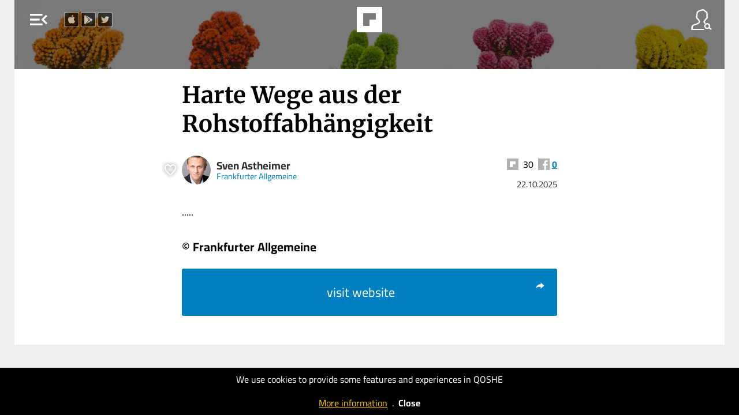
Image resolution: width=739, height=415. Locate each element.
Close (409, 403)
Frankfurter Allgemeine (257, 176)
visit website (436, 292)
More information (353, 403)
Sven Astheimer (253, 166)
